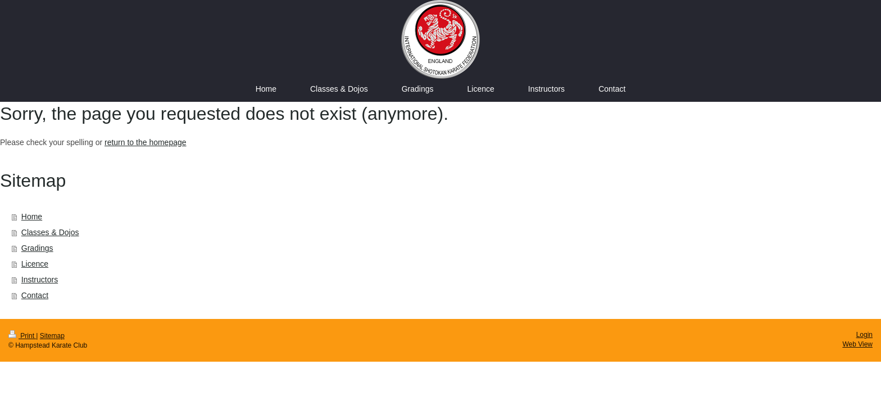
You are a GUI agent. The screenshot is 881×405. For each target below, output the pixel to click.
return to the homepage (146, 142)
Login (864, 335)
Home (31, 216)
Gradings (37, 248)
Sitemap (52, 336)
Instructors (39, 279)
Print (22, 336)
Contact (34, 295)
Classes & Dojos (50, 232)
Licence (34, 263)
